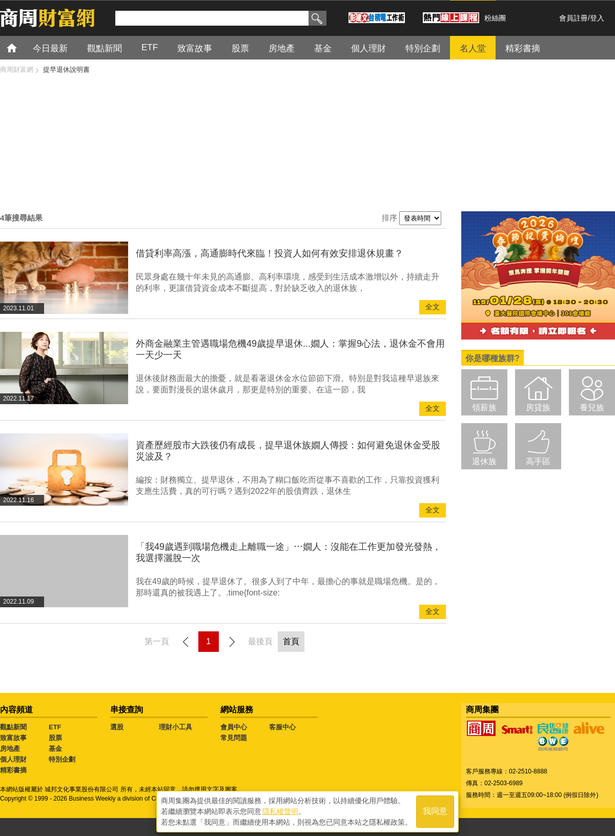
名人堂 (473, 48)
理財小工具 (175, 727)
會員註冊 (573, 18)
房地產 (282, 48)
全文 (432, 307)
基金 (323, 48)
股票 (240, 48)
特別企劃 (422, 48)
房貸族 (538, 407)
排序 (389, 217)
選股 (117, 727)
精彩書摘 (522, 48)
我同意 (435, 811)
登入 (597, 18)
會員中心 (233, 727)
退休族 (484, 461)
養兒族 (592, 407)
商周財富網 (16, 69)
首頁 (21, 47)
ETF (149, 47)
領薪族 (484, 407)
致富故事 (194, 48)
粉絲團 (495, 18)
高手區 (538, 461)
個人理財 (368, 48)
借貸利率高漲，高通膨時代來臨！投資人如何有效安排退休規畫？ (269, 253)
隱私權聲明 (280, 811)
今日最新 (50, 48)
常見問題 (233, 738)
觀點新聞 (104, 48)
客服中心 (282, 727)
